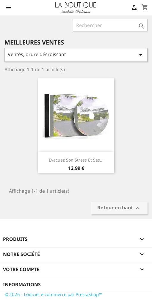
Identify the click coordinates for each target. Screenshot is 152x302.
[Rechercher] (110, 25)
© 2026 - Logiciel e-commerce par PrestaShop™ (53, 294)
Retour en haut (119, 208)
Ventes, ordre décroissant (76, 54)
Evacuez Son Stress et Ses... (76, 160)
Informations (22, 284)
